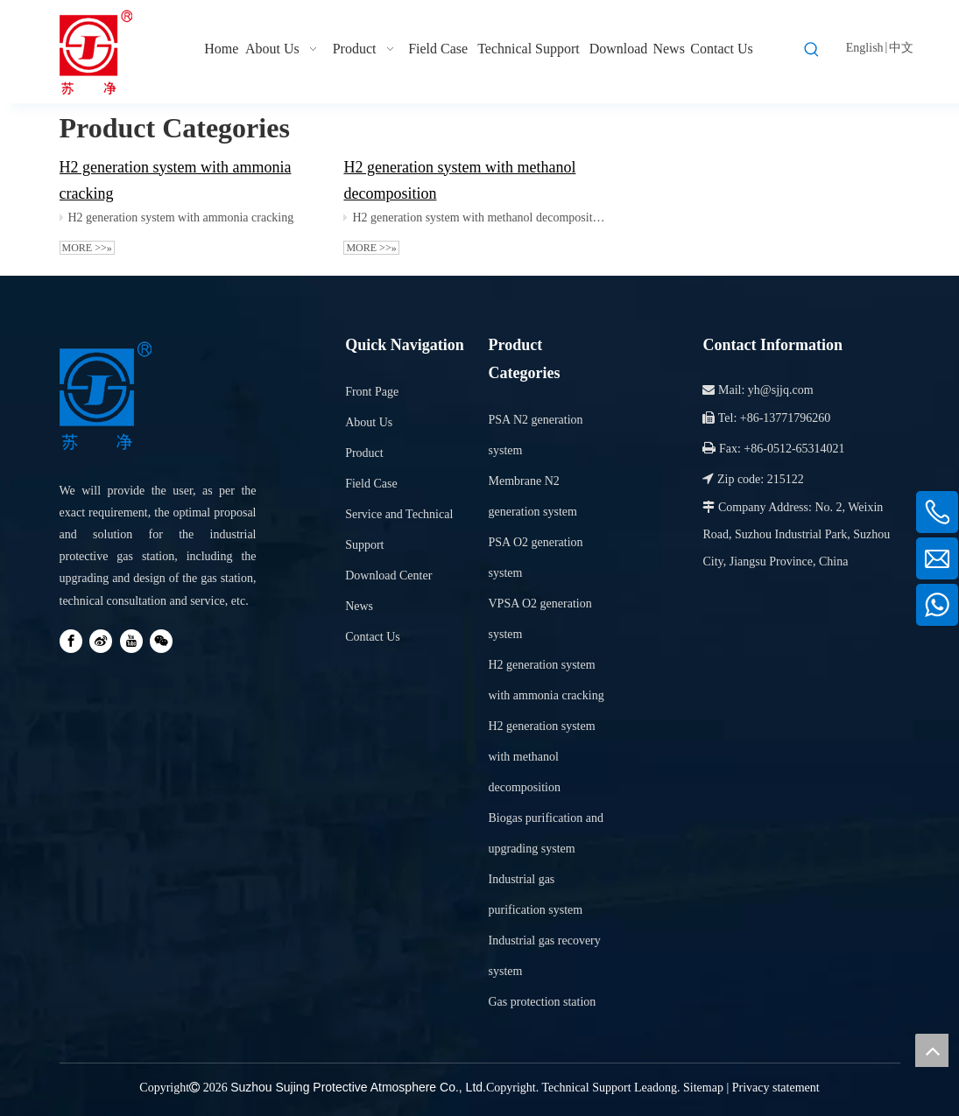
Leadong (655, 1087)
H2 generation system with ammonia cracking (181, 217)
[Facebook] (71, 641)
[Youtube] (131, 641)
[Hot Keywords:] (812, 50)
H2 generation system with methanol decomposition (479, 217)
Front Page (371, 391)
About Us (368, 422)
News (359, 606)
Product (364, 453)
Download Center (388, 575)
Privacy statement (776, 1087)
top (931, 1050)
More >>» (87, 248)
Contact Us (372, 636)
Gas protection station (542, 1001)
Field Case (371, 483)
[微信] (161, 641)
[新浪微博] (100, 641)
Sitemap (703, 1087)
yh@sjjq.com (781, 390)
